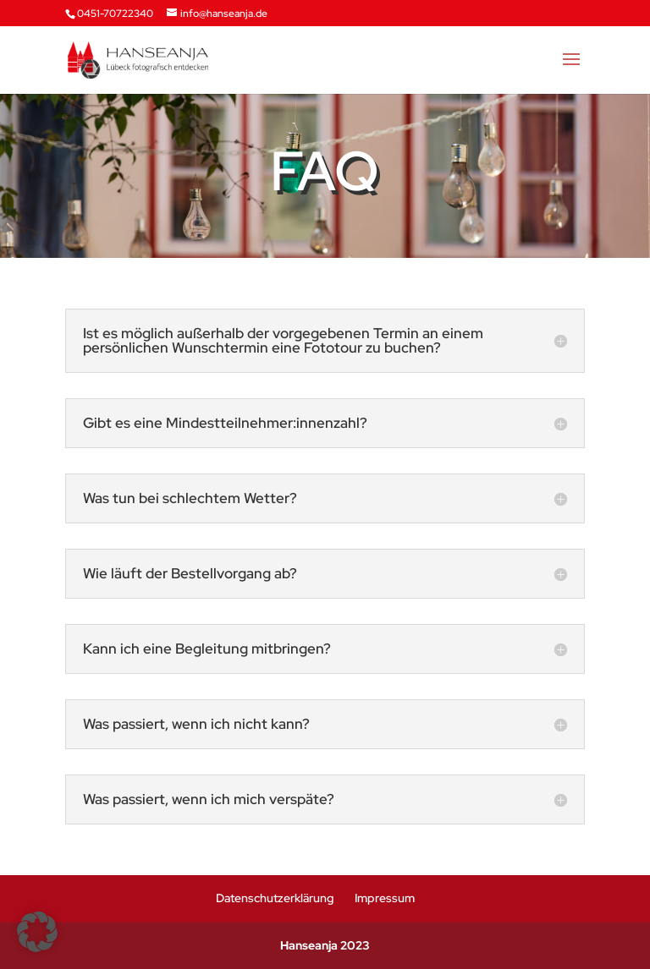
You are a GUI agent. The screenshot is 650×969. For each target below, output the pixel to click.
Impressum (385, 898)
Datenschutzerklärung (274, 898)
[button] (37, 932)
